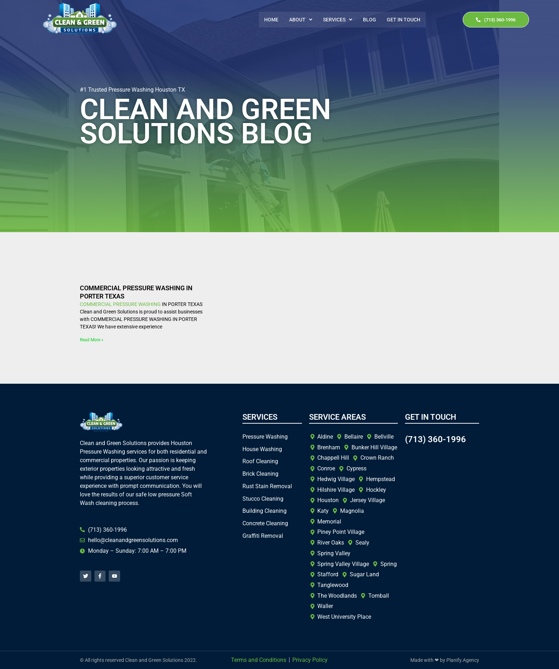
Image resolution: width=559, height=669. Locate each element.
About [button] (300, 19)
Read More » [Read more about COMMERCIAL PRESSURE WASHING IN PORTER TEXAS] (91, 339)
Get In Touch (403, 19)
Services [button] (337, 19)
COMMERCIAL (96, 304)
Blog (369, 19)
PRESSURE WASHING (137, 304)
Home (271, 19)
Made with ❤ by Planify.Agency (444, 660)
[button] (301, 19)
